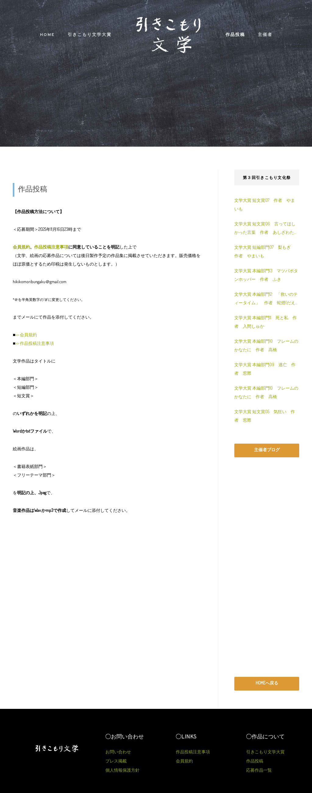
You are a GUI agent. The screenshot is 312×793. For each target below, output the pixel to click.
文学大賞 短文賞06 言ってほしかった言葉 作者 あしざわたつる (266, 229)
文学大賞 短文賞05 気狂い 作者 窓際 (264, 416)
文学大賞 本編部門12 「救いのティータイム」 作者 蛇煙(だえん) (266, 299)
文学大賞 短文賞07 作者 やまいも (264, 204)
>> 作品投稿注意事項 (34, 343)
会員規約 (21, 246)
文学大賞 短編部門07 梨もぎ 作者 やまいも (264, 251)
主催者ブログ (267, 449)
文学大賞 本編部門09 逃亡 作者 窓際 (265, 369)
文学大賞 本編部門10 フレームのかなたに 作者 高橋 (266, 345)
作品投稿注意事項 (51, 246)
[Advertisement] (266, 567)
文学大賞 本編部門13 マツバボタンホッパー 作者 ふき (266, 275)
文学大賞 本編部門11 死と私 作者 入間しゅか (265, 322)
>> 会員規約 (26, 334)
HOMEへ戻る (267, 682)
